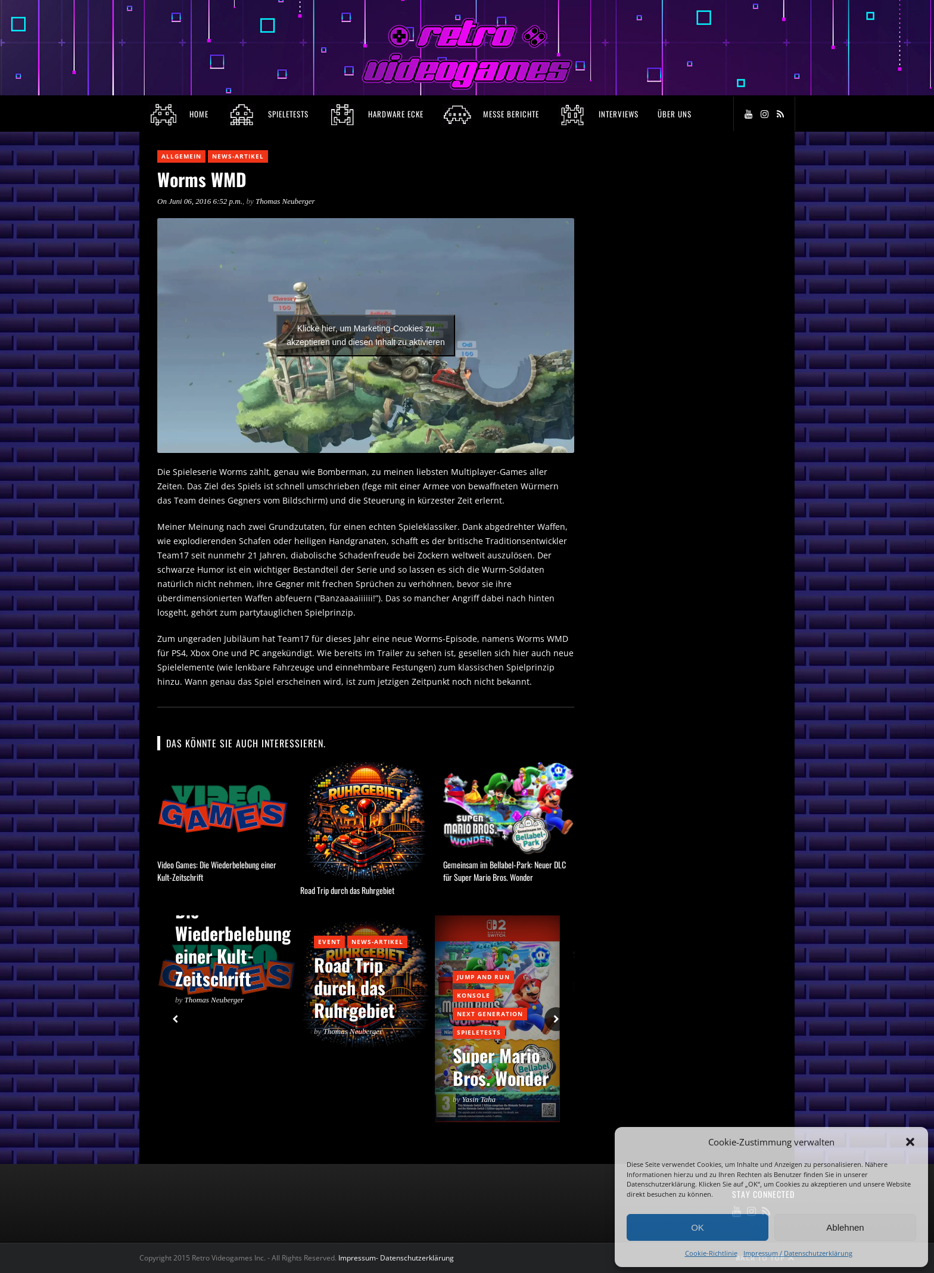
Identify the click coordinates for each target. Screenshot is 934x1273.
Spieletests (479, 1032)
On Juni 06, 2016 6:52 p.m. (199, 201)
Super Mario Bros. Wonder (501, 1066)
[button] (910, 1142)
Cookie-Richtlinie (711, 1253)
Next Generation (490, 1014)
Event (329, 941)
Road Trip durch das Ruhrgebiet (347, 890)
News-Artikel (238, 156)
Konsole (473, 995)
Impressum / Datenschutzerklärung (797, 1253)
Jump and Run (483, 977)
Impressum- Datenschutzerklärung (397, 1258)
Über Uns (675, 114)
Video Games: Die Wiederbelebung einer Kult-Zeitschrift (233, 933)
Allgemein (181, 156)
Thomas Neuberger (285, 201)
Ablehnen (845, 1227)
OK (697, 1227)
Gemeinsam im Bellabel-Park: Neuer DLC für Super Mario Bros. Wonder (504, 870)
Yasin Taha (479, 1099)
